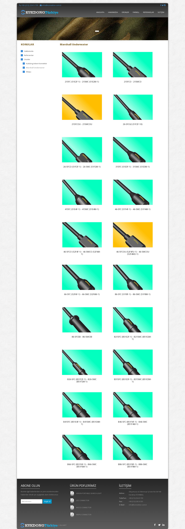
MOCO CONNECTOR (80, 507)
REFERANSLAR (148, 12)
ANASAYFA (100, 12)
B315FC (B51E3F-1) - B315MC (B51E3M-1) (132, 380)
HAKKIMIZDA (113, 12)
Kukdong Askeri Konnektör (36, 63)
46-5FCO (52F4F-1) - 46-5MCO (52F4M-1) (82, 252)
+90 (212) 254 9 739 (28, 5)
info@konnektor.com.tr (50, 5)
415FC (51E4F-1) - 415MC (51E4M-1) (82, 209)
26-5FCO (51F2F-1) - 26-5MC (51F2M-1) (82, 166)
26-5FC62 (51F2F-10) (132, 124)
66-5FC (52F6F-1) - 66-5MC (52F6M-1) (82, 294)
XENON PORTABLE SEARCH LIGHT (86, 493)
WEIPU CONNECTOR (80, 514)
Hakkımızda (28, 51)
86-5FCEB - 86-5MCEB (82, 336)
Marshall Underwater (35, 67)
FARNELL (136, 12)
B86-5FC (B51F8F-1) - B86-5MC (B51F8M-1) (132, 465)
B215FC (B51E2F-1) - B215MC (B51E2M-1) (132, 337)
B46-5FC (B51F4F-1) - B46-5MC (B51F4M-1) (132, 422)
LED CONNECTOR (79, 500)
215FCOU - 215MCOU (82, 124)
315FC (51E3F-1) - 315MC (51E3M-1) (133, 166)
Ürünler (27, 59)
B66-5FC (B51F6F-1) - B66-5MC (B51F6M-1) (82, 465)
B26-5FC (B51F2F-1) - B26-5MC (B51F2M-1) (82, 380)
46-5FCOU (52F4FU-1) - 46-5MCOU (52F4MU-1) (132, 252)
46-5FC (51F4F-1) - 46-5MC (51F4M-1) (133, 209)
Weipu (28, 72)
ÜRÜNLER (125, 12)
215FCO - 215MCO (132, 81)
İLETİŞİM (161, 12)
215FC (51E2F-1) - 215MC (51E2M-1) (82, 81)
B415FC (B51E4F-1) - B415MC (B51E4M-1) (82, 422)
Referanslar (29, 55)
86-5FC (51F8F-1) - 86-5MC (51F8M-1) (133, 294)
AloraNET (63, 525)
